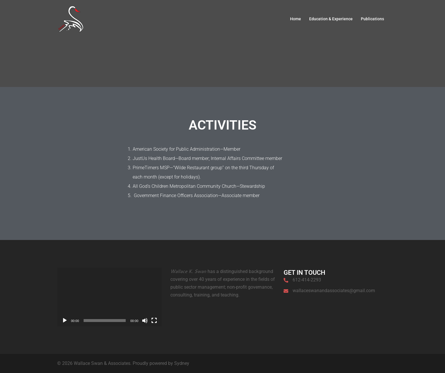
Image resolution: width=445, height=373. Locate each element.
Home (295, 19)
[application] (109, 297)
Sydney (181, 363)
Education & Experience (331, 19)
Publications (372, 19)
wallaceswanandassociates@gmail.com (334, 290)
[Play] (65, 320)
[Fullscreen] (154, 320)
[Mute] (145, 320)
